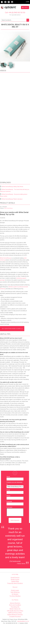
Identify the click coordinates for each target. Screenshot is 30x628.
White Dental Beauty (8, 208)
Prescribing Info (15, 607)
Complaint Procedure (15, 616)
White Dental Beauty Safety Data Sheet (12, 186)
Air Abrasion (15, 594)
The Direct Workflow (15, 596)
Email (8, 490)
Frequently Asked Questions (15, 583)
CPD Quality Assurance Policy (15, 611)
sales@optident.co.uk (23, 621)
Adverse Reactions (15, 603)
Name (8, 476)
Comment (9, 507)
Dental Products (15, 577)
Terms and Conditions (15, 605)
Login (27, 1)
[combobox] (15, 20)
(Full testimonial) (15, 561)
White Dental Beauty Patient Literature (12, 199)
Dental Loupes (15, 590)
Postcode (9, 501)
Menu (25, 7)
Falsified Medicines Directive (15, 614)
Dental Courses (15, 579)
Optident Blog (15, 581)
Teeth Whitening (15, 592)
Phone (8, 495)
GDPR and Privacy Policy (15, 612)
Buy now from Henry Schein (11, 328)
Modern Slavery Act (15, 609)
